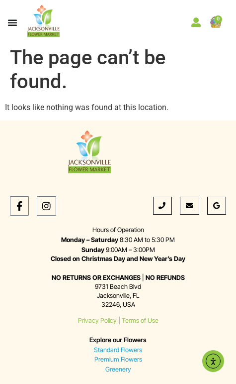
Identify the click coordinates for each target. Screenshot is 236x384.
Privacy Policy (97, 320)
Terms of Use (140, 320)
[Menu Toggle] (12, 22)
